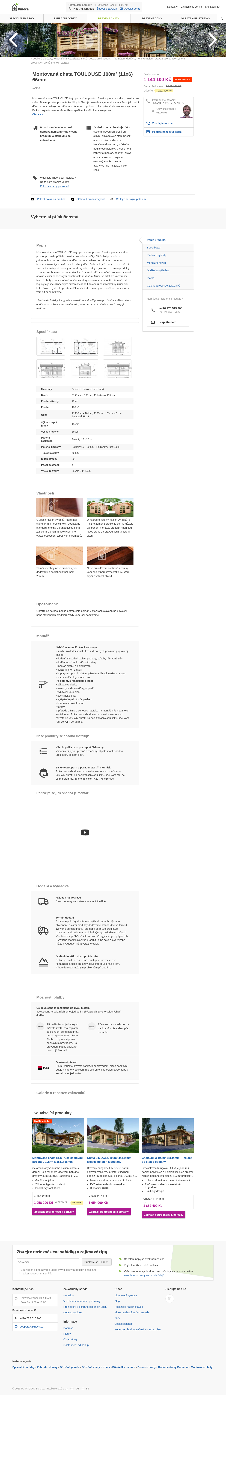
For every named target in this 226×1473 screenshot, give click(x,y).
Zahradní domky (47, 1412)
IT (83, 1434)
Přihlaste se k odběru (96, 1307)
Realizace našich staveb (128, 1352)
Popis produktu (156, 285)
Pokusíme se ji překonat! (54, 231)
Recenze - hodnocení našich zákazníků (137, 1375)
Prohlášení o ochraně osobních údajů (85, 1352)
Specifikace (153, 293)
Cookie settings (123, 1369)
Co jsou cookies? (73, 1358)
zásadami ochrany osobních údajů (144, 1320)
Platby (67, 1379)
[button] (50, 391)
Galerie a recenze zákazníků (163, 331)
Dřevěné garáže (69, 1412)
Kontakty (172, 6)
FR (72, 1434)
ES (87, 1434)
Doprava (68, 1373)
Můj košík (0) (212, 6)
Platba (150, 323)
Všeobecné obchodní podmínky (81, 1346)
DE (77, 1434)
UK (66, 1434)
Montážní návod (156, 308)
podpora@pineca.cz (31, 1372)
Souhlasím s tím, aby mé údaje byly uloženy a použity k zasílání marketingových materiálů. (58, 1317)
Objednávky (70, 1384)
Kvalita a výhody (156, 300)
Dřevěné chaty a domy (96, 1412)
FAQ (117, 1363)
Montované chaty (202, 1412)
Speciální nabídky (23, 1412)
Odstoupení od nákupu (76, 1390)
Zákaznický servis (192, 6)
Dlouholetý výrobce (125, 1341)
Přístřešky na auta (123, 1412)
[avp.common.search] (221, 18)
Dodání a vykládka (158, 316)
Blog (117, 1346)
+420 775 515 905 (83, 8)
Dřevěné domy (147, 1412)
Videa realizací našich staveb (131, 1358)
